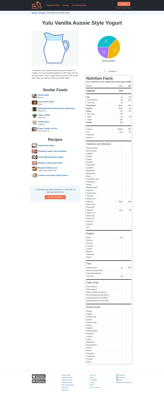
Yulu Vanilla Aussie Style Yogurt (82, 23)
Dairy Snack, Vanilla (46, 102)
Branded (42, 13)
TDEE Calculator (67, 380)
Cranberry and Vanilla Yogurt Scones (52, 175)
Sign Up (124, 4)
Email (119, 380)
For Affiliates (93, 380)
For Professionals (79, 5)
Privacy (92, 382)
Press (91, 377)
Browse (34, 13)
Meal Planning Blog (68, 385)
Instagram (120, 378)
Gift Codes (65, 387)
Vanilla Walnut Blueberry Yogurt (50, 157)
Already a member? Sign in (123, 8)
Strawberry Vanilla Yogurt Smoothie (52, 151)
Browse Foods (66, 375)
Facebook (120, 375)
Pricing (66, 5)
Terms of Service (95, 387)
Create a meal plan (55, 197)
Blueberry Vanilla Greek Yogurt (50, 163)
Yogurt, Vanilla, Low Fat (47, 128)
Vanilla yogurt (43, 95)
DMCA (92, 385)
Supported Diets (53, 5)
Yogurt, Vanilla (44, 115)
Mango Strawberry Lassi (48, 168)
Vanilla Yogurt (43, 122)
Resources (65, 390)
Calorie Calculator (67, 377)
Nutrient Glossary (67, 382)
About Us (93, 375)
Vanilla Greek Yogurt (46, 145)
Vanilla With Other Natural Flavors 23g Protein (56, 108)
